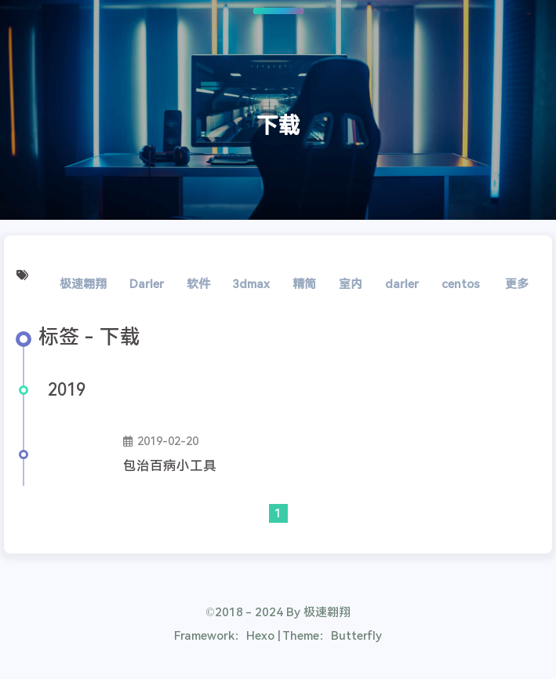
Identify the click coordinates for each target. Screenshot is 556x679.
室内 (350, 284)
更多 (517, 284)
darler (402, 284)
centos (461, 284)
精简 (304, 284)
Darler (146, 284)
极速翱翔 (83, 284)
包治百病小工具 (169, 465)
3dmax (251, 284)
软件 (198, 284)
